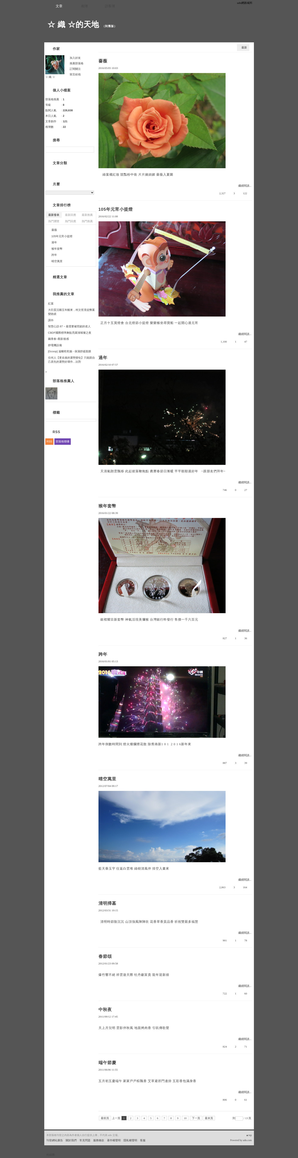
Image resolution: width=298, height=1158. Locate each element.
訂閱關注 (75, 68)
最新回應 (70, 214)
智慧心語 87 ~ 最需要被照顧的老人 (69, 326)
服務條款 (98, 1140)
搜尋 (90, 150)
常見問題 (84, 1140)
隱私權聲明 (130, 1140)
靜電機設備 (55, 345)
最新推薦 (87, 214)
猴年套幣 (107, 506)
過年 (102, 357)
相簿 (84, 6)
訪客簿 (110, 6)
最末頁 (209, 1118)
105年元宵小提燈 (115, 209)
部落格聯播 (62, 441)
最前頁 (105, 1118)
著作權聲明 (114, 1140)
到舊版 (109, 26)
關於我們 (71, 1140)
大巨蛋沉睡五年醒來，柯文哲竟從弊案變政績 (71, 312)
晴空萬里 (107, 779)
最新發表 (53, 214)
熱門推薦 (87, 221)
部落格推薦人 (63, 381)
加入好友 (75, 57)
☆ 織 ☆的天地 (73, 24)
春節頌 (105, 956)
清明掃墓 (107, 903)
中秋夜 (105, 1009)
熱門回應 (70, 221)
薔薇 (102, 61)
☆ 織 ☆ (50, 76)
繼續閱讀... (244, 185)
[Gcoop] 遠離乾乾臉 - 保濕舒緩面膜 (69, 351)
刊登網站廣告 (54, 1140)
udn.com (247, 1140)
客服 (143, 1140)
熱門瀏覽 (53, 221)
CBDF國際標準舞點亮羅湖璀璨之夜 (69, 332)
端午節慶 (107, 1062)
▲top (249, 1135)
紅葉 (51, 303)
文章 (59, 6)
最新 (244, 47)
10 (185, 1118)
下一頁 (196, 1118)
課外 (51, 320)
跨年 (102, 654)
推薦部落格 (76, 63)
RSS (49, 441)
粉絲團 (50, 1154)
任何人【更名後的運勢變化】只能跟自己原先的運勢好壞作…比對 (71, 360)
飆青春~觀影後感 (58, 338)
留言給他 (75, 74)
